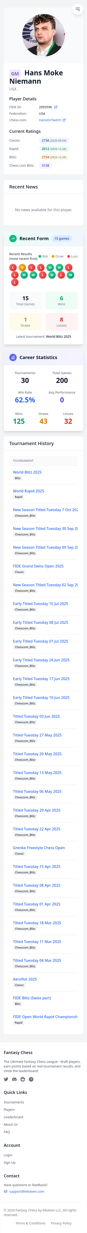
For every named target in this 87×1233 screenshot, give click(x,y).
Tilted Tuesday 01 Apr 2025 (36, 904)
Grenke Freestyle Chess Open (39, 847)
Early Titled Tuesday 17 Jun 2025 (41, 678)
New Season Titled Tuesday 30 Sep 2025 (48, 528)
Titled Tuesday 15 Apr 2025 (36, 866)
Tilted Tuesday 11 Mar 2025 (37, 941)
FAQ (7, 1132)
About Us (11, 1124)
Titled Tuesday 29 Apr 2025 (36, 810)
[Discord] (14, 1079)
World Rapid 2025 (28, 491)
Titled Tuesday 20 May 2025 (37, 753)
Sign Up (10, 1162)
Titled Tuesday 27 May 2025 (37, 735)
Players (9, 1109)
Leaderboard (13, 1117)
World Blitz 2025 (27, 472)
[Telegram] (31, 1079)
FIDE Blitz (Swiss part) (32, 997)
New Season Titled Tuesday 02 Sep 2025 (48, 584)
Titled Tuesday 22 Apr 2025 (36, 829)
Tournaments (14, 1102)
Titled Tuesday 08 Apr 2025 (36, 885)
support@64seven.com (24, 1191)
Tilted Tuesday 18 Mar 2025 (37, 922)
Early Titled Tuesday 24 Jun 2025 (41, 660)
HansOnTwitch (52, 120)
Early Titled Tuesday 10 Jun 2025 (41, 697)
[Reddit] (22, 1079)
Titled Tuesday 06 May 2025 (37, 791)
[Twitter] (6, 1079)
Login (8, 1155)
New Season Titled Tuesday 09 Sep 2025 (48, 547)
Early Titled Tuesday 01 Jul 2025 (40, 641)
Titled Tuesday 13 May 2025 (37, 772)
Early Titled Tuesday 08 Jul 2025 (40, 622)
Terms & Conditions (30, 1223)
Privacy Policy (61, 1223)
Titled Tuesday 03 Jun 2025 (36, 716)
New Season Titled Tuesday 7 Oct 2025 (47, 509)
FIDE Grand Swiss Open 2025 (38, 566)
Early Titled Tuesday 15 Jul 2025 (40, 603)
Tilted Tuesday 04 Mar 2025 (37, 960)
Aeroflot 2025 (25, 979)
